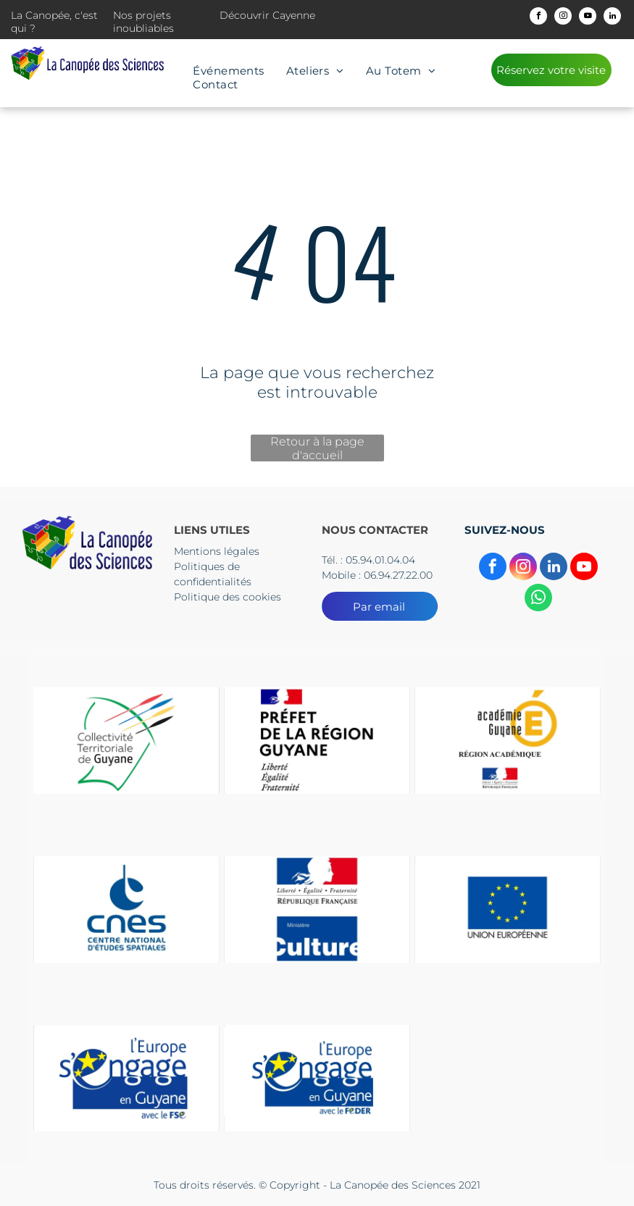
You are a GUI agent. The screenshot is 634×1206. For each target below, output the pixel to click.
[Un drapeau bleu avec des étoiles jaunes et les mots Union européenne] (507, 909)
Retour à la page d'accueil (317, 448)
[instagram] (563, 17)
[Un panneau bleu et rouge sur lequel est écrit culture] (317, 909)
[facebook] (538, 17)
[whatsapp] (538, 599)
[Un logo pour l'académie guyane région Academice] (507, 740)
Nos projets (142, 15)
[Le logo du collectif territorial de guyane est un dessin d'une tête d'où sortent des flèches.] (126, 740)
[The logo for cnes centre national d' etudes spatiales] (126, 909)
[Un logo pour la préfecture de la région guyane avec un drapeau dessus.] (317, 740)
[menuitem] (228, 71)
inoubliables (143, 28)
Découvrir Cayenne (267, 15)
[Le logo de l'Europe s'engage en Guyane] (126, 1078)
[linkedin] (612, 17)
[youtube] (587, 17)
